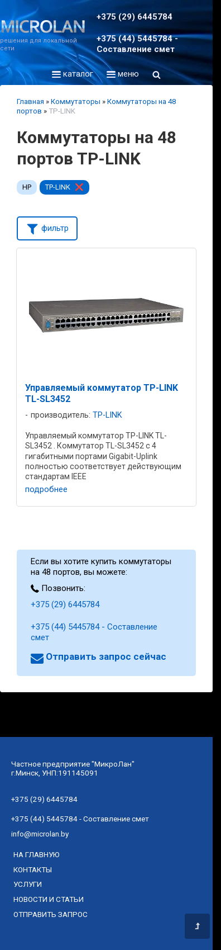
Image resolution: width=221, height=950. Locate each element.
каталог (72, 74)
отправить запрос (50, 914)
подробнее (46, 489)
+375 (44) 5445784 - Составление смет (137, 44)
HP (26, 187)
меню (123, 74)
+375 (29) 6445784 (134, 17)
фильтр (47, 227)
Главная (30, 101)
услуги (27, 884)
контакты (32, 869)
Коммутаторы (75, 101)
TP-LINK (57, 187)
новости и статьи (48, 899)
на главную (36, 854)
